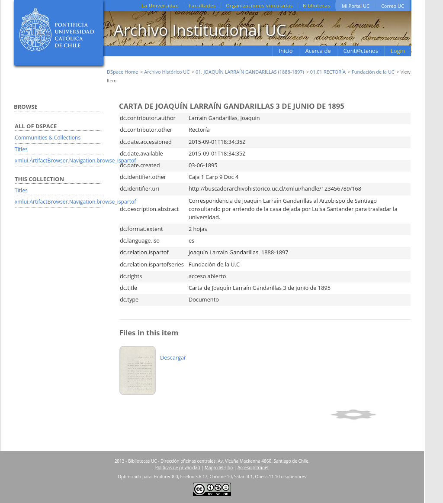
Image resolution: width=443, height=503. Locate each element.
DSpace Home (122, 71)
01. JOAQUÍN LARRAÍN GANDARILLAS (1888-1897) (250, 71)
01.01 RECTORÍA (328, 71)
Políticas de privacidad (177, 467)
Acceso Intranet (253, 467)
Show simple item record (369, 415)
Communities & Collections (47, 137)
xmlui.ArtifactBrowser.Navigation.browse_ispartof (75, 160)
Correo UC (392, 6)
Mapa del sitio (219, 467)
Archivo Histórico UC (166, 71)
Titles (21, 149)
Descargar (173, 357)
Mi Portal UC (355, 6)
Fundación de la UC (373, 71)
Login (398, 51)
